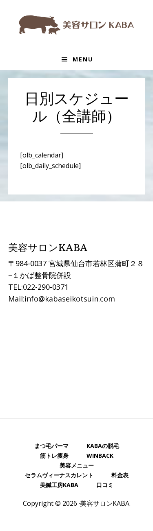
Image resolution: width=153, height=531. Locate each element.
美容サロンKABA (77, 24)
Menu (83, 59)
